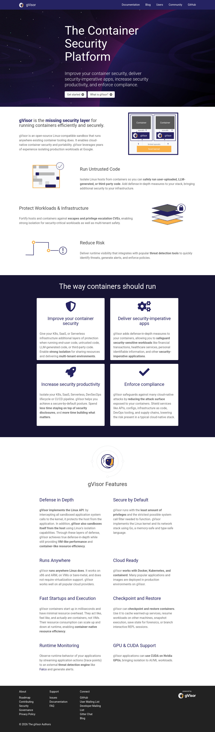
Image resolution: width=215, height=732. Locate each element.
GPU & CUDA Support (134, 645)
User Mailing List (90, 701)
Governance (26, 710)
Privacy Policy (27, 714)
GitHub (192, 4)
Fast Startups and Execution (68, 598)
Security (24, 705)
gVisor (27, 5)
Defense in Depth (57, 500)
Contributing (26, 701)
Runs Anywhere (55, 560)
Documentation (131, 4)
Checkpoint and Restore (137, 598)
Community (175, 4)
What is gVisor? (101, 94)
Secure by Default (130, 500)
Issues (53, 697)
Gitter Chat (86, 714)
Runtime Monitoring (59, 645)
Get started (75, 94)
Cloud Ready (125, 560)
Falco (43, 669)
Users (159, 4)
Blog (148, 4)
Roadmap (24, 697)
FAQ (51, 705)
